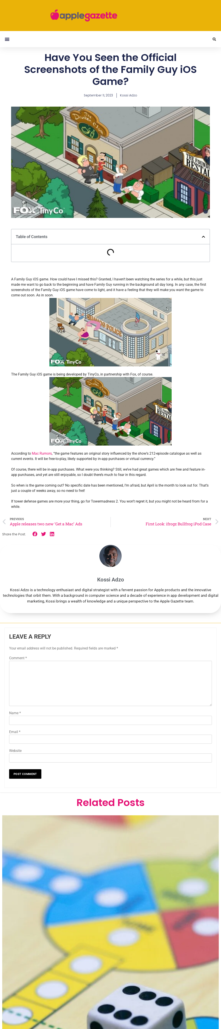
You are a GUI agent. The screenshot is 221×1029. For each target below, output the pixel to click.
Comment (18, 658)
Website (15, 751)
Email (14, 732)
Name (15, 713)
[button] (7, 39)
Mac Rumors (42, 453)
